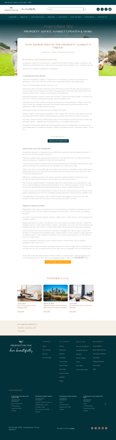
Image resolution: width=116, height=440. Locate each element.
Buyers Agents (81, 255)
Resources (89, 17)
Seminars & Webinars (82, 346)
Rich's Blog (79, 365)
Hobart (61, 381)
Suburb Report (97, 346)
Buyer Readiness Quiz (99, 350)
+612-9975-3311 (63, 398)
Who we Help (75, 17)
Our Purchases (37, 17)
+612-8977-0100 (15, 400)
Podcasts (79, 354)
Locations (62, 17)
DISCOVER (12, 17)
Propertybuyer (28, 427)
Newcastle (62, 357)
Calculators (96, 357)
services (51, 17)
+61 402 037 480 (39, 398)
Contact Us (102, 17)
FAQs (94, 369)
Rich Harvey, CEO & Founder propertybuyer (41, 59)
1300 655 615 (14, 401)
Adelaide (61, 377)
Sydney (61, 346)
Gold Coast (62, 369)
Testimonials (96, 365)
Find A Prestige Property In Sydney (57, 262)
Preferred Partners (98, 361)
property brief (59, 258)
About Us (24, 17)
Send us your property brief (58, 141)
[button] (105, 404)
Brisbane (62, 354)
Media (78, 362)
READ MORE (20, 311)
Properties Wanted (81, 350)
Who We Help (46, 350)
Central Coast (63, 365)
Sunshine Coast (64, 373)
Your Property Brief (82, 369)
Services (44, 354)
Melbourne (62, 350)
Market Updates (81, 358)
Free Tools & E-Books (99, 354)
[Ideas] (72, 428)
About (44, 346)
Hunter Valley (63, 361)
